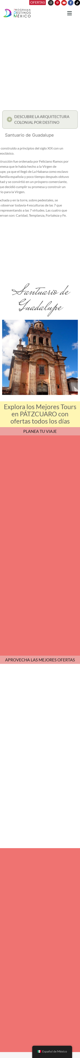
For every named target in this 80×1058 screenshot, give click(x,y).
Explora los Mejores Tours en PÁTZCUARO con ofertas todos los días (40, 414)
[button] (40, 120)
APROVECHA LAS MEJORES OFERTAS (40, 659)
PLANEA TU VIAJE (40, 431)
